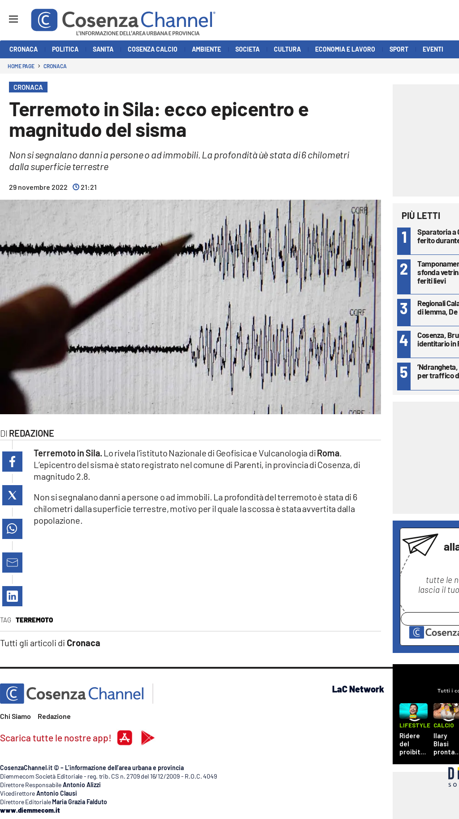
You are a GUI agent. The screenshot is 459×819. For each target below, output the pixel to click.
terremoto (34, 620)
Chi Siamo (15, 716)
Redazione (54, 716)
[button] (12, 461)
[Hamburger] (5, 15)
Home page (21, 66)
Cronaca (54, 66)
